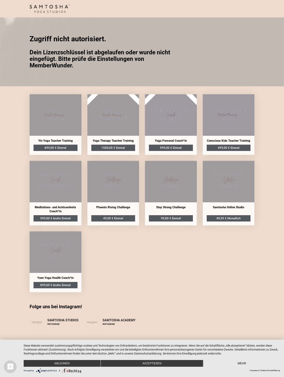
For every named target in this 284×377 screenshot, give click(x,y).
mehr (242, 363)
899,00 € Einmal (55, 148)
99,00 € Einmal (171, 218)
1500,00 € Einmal (113, 148)
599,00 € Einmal (171, 148)
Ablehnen (62, 363)
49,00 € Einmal (113, 218)
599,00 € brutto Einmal (55, 218)
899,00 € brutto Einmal (55, 285)
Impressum (255, 370)
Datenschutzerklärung (270, 370)
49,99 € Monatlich (228, 218)
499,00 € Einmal (228, 148)
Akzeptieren (152, 363)
